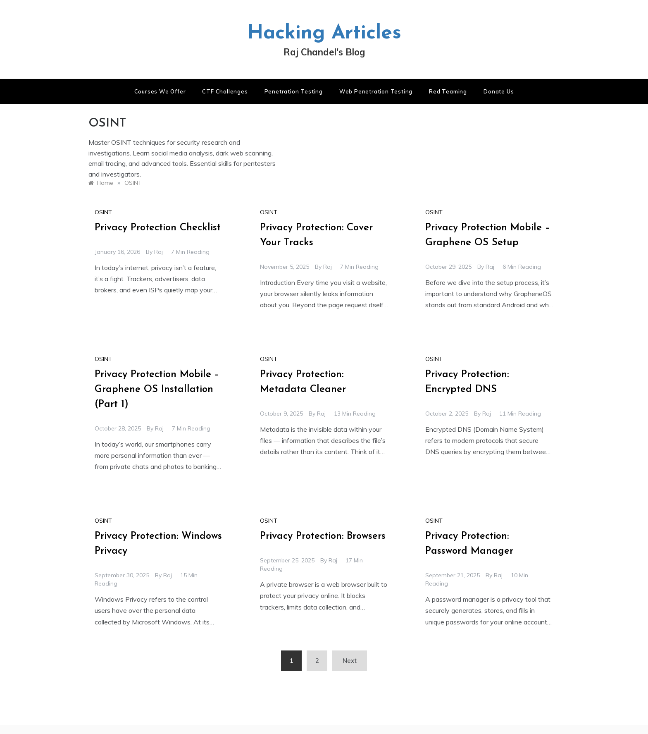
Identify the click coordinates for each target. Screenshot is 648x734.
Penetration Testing (293, 91)
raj (158, 252)
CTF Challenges (225, 91)
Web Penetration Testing (375, 91)
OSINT (103, 212)
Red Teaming (448, 91)
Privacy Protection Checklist (158, 228)
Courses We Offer (160, 91)
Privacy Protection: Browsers (323, 536)
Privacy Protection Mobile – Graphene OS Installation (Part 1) (157, 389)
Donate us (499, 91)
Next (350, 661)
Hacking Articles (324, 33)
